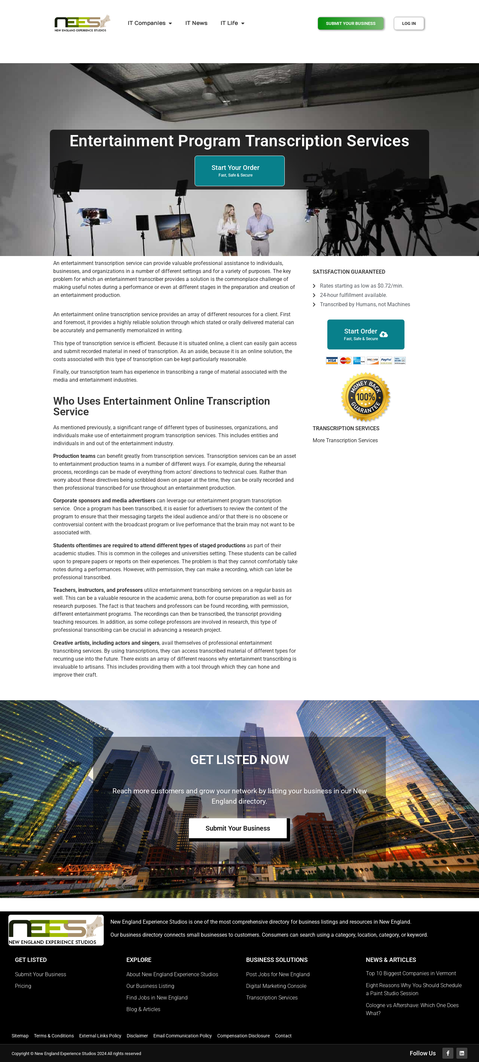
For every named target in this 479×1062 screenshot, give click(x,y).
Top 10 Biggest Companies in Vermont (411, 973)
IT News (196, 23)
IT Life (232, 23)
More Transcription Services (345, 440)
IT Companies (150, 23)
